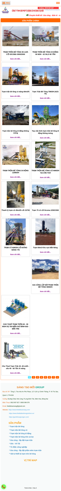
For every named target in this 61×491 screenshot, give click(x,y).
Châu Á (35, 488)
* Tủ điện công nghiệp (18, 447)
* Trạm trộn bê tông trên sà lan (21, 437)
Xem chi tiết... (15, 59)
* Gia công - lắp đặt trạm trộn (20, 440)
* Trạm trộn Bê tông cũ (18, 430)
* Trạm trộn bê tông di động (20, 433)
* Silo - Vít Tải (14, 444)
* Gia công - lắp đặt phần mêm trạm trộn (25, 450)
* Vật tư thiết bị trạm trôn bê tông (22, 454)
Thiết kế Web (28, 488)
